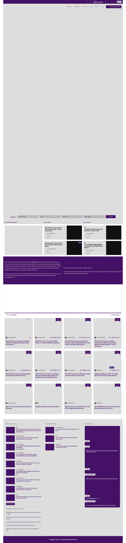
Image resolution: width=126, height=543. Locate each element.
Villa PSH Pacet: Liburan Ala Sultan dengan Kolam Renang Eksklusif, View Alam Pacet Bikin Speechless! (77, 342)
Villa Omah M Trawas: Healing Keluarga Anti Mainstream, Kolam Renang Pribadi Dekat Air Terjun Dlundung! (106, 343)
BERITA (96, 6)
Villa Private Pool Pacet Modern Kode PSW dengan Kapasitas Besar (77, 407)
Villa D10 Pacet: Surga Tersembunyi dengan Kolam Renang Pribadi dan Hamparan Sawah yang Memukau (47, 375)
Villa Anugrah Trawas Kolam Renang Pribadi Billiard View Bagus (53, 244)
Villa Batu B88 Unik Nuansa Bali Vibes (47, 407)
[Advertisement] (57, 298)
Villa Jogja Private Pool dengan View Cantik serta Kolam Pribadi (22, 512)
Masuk (119, 1)
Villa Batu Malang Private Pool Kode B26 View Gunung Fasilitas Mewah (106, 374)
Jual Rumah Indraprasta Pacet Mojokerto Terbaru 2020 (93, 230)
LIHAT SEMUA (115, 315)
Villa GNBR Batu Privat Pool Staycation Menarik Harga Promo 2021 (107, 407)
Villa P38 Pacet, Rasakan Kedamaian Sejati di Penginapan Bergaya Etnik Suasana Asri (18, 342)
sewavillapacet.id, (34, 262)
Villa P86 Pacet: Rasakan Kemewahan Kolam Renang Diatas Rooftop (18, 374)
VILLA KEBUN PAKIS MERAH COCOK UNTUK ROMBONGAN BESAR (93, 246)
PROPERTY (74, 6)
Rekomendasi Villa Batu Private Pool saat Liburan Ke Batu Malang (22, 517)
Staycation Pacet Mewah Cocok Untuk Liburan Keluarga (20, 528)
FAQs (102, 6)
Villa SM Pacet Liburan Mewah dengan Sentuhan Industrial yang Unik (77, 374)
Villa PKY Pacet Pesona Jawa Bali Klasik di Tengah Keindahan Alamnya (47, 342)
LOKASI (90, 6)
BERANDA (66, 6)
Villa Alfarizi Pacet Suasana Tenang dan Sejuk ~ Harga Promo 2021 (53, 229)
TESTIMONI (83, 6)
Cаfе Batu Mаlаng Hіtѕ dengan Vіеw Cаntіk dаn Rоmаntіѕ (20, 522)
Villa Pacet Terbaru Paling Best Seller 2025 (16, 525)
